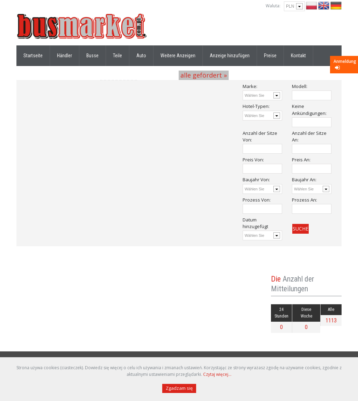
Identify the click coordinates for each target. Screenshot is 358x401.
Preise (270, 55)
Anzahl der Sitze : (260, 136)
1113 (331, 320)
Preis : (253, 159)
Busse (92, 55)
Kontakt (298, 55)
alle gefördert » (203, 75)
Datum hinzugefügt (255, 223)
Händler (64, 55)
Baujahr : (256, 179)
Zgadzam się (179, 388)
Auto (141, 55)
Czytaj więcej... (217, 374)
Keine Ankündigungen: (309, 109)
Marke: (250, 86)
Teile (117, 55)
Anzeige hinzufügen (230, 55)
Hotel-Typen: (256, 106)
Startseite (33, 55)
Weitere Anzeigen (177, 55)
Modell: (299, 86)
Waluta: (273, 6)
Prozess (257, 200)
